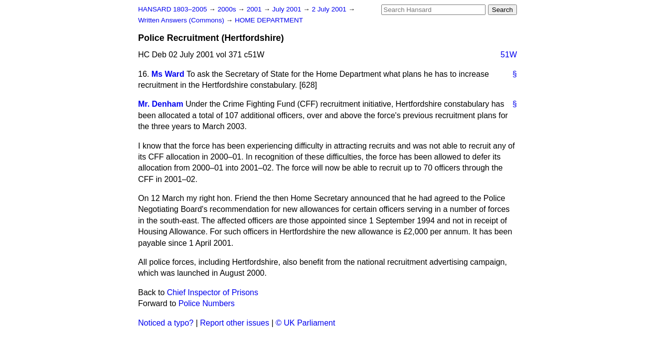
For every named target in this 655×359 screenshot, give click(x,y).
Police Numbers (206, 303)
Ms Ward (168, 74)
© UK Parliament (305, 323)
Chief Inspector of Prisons (212, 292)
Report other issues (234, 323)
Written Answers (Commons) (182, 20)
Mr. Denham (160, 104)
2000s (227, 9)
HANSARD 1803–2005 (172, 9)
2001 (255, 9)
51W (508, 54)
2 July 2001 (330, 9)
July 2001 (287, 9)
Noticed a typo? (165, 323)
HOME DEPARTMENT (269, 20)
